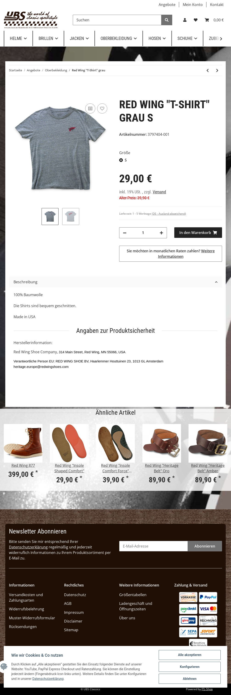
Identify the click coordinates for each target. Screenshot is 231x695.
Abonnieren (204, 546)
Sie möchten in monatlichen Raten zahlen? (171, 253)
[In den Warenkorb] (198, 232)
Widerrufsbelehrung (26, 609)
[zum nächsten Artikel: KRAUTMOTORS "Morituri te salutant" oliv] (217, 70)
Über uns (127, 617)
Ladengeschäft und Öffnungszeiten (135, 606)
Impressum (74, 612)
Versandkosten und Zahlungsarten (26, 597)
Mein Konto (193, 4)
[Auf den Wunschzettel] (102, 108)
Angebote (167, 4)
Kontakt (217, 4)
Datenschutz (75, 594)
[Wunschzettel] (195, 20)
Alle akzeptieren (189, 655)
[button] (185, 20)
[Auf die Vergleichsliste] (90, 108)
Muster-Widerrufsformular (32, 617)
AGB (67, 603)
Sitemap (71, 629)
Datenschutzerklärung (28, 547)
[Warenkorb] (214, 20)
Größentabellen (132, 594)
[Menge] (143, 233)
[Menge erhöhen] (161, 233)
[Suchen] (117, 20)
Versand (159, 192)
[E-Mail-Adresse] (153, 546)
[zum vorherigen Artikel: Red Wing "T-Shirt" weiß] (207, 70)
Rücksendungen (23, 626)
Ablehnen (190, 679)
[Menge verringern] (124, 233)
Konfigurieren (190, 667)
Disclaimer (73, 621)
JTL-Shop (207, 689)
